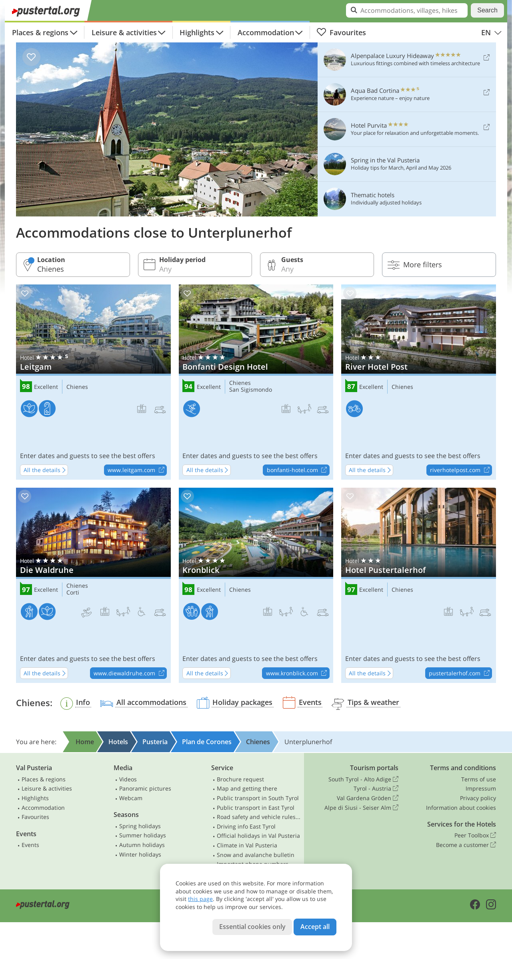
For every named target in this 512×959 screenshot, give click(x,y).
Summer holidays (142, 835)
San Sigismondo (250, 389)
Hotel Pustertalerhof (418, 585)
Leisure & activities (124, 32)
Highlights (197, 32)
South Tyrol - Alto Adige (363, 779)
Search (487, 10)
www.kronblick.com (297, 673)
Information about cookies (461, 807)
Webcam (130, 798)
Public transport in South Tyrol (258, 798)
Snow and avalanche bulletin (255, 855)
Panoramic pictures (145, 788)
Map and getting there (247, 788)
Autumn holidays (142, 845)
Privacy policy (478, 798)
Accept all (315, 926)
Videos (128, 779)
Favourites (341, 32)
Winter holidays (140, 854)
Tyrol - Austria (376, 789)
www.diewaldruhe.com (130, 673)
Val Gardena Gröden (367, 798)
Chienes (77, 387)
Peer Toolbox (475, 835)
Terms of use (478, 779)
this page (200, 899)
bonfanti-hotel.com (298, 470)
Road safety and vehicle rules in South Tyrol (259, 817)
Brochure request (240, 779)
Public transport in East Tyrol (255, 807)
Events (30, 845)
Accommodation (266, 32)
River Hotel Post (418, 382)
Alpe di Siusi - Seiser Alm (361, 808)
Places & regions (40, 32)
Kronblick (256, 585)
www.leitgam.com (137, 470)
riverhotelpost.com (461, 470)
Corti (72, 592)
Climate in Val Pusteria (247, 845)
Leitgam (93, 382)
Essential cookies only (252, 926)
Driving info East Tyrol (246, 826)
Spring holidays (140, 826)
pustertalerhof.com (460, 673)
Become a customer (466, 845)
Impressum (481, 788)
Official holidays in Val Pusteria (258, 835)
